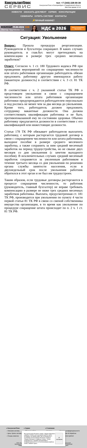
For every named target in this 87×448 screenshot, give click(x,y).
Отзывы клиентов (13, 436)
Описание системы (13, 431)
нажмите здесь (32, 443)
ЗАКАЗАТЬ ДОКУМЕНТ (35, 12)
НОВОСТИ (17, 12)
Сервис (27, 428)
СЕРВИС (52, 12)
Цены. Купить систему (14, 433)
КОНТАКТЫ (61, 16)
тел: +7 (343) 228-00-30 (68, 3)
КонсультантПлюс (13, 428)
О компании (51, 428)
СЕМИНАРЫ (26, 16)
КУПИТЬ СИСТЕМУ (44, 16)
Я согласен (59, 438)
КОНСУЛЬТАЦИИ (67, 12)
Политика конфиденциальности (70, 431)
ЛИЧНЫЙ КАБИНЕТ (45, 20)
